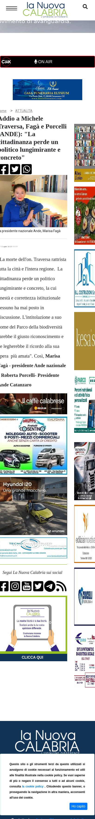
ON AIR (43, 61)
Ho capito (78, 806)
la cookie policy (33, 786)
